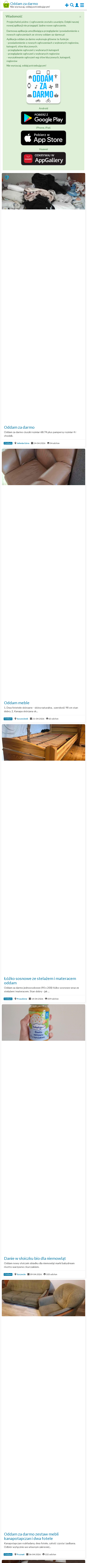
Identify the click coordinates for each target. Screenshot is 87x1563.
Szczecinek (22, 718)
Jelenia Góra (23, 443)
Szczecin (21, 1274)
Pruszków (22, 998)
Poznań (20, 1554)
